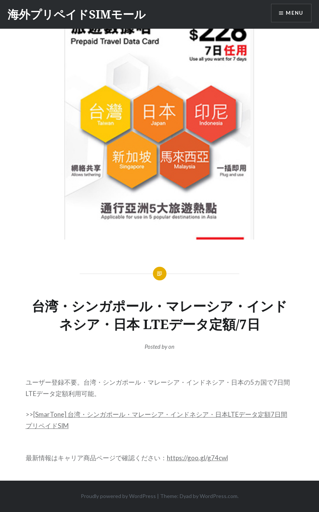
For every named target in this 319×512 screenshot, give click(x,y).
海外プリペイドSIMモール (77, 14)
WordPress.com (218, 496)
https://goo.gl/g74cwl (197, 458)
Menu (294, 13)
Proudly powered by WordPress (118, 496)
